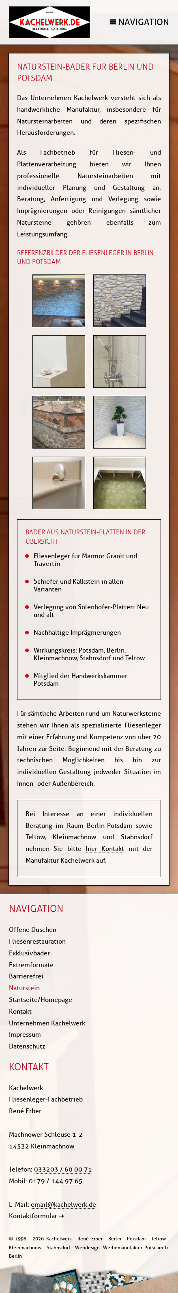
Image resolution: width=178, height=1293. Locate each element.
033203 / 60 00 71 (63, 1169)
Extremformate (31, 965)
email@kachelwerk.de (63, 1204)
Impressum (25, 1034)
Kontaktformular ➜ (36, 1216)
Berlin (15, 1256)
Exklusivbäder (29, 953)
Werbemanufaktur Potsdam (133, 1247)
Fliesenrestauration (37, 941)
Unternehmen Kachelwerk (47, 1023)
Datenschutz (27, 1046)
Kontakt (20, 1011)
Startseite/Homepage (40, 1000)
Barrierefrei (26, 976)
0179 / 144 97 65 (56, 1181)
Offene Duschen (32, 930)
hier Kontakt (105, 849)
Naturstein (24, 988)
